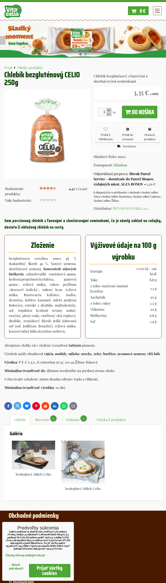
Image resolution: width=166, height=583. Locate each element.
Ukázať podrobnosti (16, 567)
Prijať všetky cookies (49, 570)
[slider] (48, 188)
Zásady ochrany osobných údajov (25, 555)
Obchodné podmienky (34, 515)
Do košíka (139, 112)
